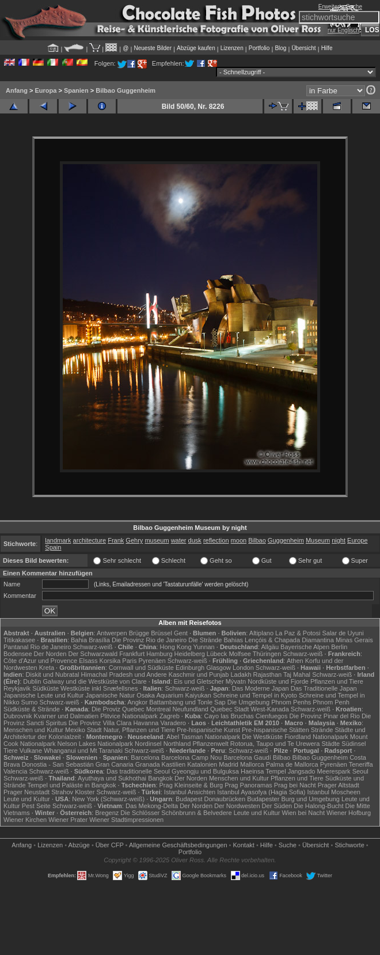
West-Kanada (269, 709)
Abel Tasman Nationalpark (203, 736)
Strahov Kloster (72, 792)
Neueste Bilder (153, 48)
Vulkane (31, 750)
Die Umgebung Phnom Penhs (269, 702)
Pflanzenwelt (210, 743)
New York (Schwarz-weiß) (108, 798)
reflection (216, 540)
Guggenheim (286, 540)
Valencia (15, 771)
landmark (58, 540)
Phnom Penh (331, 702)
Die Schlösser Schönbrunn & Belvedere (175, 812)
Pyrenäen (151, 660)
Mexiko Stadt (83, 729)
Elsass (88, 660)
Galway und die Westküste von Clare (95, 681)
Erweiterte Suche (340, 6)
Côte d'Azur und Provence (40, 660)
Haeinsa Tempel (263, 771)
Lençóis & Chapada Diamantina (289, 639)
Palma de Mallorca (292, 764)
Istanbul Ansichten (189, 792)
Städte (330, 743)
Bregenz (107, 812)
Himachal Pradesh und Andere (124, 674)
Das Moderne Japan (260, 688)
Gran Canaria (115, 764)
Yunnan (203, 646)
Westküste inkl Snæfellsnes (99, 688)
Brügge (139, 633)
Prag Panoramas (248, 785)
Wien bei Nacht (303, 812)
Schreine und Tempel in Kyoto (255, 695)
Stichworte (349, 845)
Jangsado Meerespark (319, 771)
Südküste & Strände (31, 709)
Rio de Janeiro (51, 646)
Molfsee (240, 653)
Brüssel (161, 633)
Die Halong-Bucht (318, 805)
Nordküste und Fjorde (278, 681)
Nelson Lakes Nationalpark (95, 743)
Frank (116, 540)
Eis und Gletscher (199, 681)
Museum (318, 540)
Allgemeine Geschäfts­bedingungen (178, 845)
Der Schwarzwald (93, 653)
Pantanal (15, 646)
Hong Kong (176, 646)
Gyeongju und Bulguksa (205, 771)
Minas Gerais (354, 639)
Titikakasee (19, 639)
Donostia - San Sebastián (58, 764)
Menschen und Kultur (33, 729)
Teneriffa (361, 764)
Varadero (173, 722)
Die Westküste (262, 736)
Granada (147, 764)
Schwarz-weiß (93, 646)
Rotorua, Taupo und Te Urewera (275, 743)
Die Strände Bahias (215, 639)
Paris (129, 660)
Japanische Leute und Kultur (43, 695)
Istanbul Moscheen (333, 792)
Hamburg (159, 653)
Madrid (228, 764)
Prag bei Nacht (295, 785)
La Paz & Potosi (297, 633)
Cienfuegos (272, 716)
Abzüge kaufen (196, 48)
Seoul (360, 771)
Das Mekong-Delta (152, 805)
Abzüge (79, 845)
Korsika (110, 660)
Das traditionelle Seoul (138, 771)
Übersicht (303, 48)
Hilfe (327, 48)
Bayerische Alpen (304, 646)
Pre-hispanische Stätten (275, 729)
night (338, 540)
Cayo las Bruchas (229, 716)
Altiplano (261, 633)
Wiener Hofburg (348, 812)
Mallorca (252, 764)
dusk (195, 540)
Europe (357, 540)
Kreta (46, 667)
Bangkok (160, 778)
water (179, 540)
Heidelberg (189, 653)
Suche (288, 845)
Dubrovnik (17, 716)
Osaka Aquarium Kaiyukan (173, 695)
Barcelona (145, 757)
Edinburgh (190, 667)
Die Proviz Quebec (118, 709)
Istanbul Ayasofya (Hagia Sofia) (261, 792)
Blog (280, 48)
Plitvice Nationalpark (129, 716)
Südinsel (353, 743)
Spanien (76, 90)
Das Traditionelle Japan (324, 688)
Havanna (145, 722)
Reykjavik (17, 688)
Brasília (99, 639)
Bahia (79, 639)
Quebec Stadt (229, 709)
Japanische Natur (110, 695)
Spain (53, 547)
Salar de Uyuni (342, 633)
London (243, 667)
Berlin (339, 646)
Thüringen (267, 653)
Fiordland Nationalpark (316, 736)
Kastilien (174, 764)
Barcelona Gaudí (247, 757)
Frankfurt (132, 653)
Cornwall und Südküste (141, 667)
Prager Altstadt (338, 785)
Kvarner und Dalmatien (66, 716)
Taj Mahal (296, 674)
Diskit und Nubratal (52, 674)
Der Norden (50, 653)
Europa (45, 90)
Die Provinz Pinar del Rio (325, 716)
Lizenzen (232, 48)
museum (157, 540)
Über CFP (110, 845)
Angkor (137, 702)
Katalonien (202, 764)
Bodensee (17, 653)
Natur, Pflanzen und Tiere (139, 729)
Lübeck (217, 653)
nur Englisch (343, 30)
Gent (181, 633)
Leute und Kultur (26, 798)
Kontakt (243, 845)
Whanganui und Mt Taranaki (83, 750)
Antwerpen (112, 633)
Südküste (45, 688)
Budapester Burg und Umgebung (293, 798)
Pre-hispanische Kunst (208, 729)
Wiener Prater (68, 819)
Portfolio (259, 48)
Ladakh (240, 674)
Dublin (32, 681)
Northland (177, 743)
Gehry (134, 540)
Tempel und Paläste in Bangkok (71, 785)
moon (239, 540)
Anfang (17, 90)
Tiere (10, 750)
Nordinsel (148, 743)
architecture (89, 540)
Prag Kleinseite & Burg (191, 785)
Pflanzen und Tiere (336, 681)
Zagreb (169, 716)
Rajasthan (267, 674)
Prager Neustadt (26, 792)
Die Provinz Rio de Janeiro (149, 639)
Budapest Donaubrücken (210, 798)
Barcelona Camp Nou (191, 757)
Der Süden (277, 805)
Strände (322, 729)
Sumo (29, 702)
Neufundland (190, 709)
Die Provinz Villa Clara (100, 722)
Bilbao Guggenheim (125, 90)
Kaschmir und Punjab (199, 674)
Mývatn (236, 681)
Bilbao (257, 540)
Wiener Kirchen (25, 819)
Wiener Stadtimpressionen (126, 819)
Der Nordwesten (237, 805)
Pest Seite (36, 805)
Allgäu (270, 646)
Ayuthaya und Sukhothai (112, 778)
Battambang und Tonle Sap (187, 702)
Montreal (158, 709)
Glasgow (218, 667)
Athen (295, 660)
